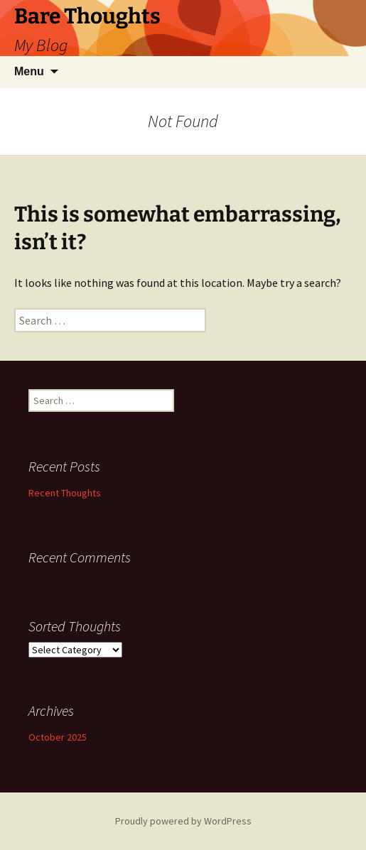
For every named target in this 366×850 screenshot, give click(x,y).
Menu (29, 71)
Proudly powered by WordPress (183, 820)
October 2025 (57, 737)
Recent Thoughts (64, 492)
